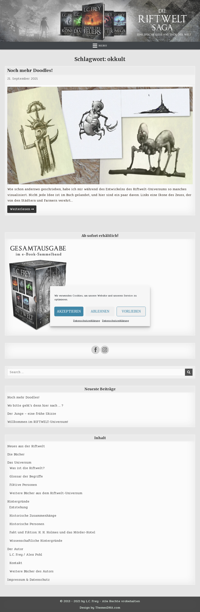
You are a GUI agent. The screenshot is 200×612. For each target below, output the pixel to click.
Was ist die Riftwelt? (27, 468)
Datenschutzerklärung (86, 320)
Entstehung (18, 507)
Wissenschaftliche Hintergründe (35, 540)
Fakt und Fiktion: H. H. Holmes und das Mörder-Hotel (52, 532)
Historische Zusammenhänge (32, 515)
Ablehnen (100, 311)
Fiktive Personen (23, 484)
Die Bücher (16, 454)
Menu (103, 45)
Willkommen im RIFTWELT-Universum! (37, 421)
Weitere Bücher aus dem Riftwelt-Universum (45, 493)
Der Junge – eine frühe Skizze (31, 413)
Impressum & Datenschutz (28, 579)
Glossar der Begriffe (26, 476)
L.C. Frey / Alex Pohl (25, 554)
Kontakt (15, 563)
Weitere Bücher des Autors (31, 571)
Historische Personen (26, 524)
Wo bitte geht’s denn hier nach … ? (35, 405)
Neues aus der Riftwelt (26, 446)
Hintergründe (18, 501)
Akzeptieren (69, 311)
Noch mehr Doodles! (30, 70)
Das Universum (19, 462)
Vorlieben (131, 311)
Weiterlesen (23, 209)
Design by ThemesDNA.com (100, 607)
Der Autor (15, 549)
